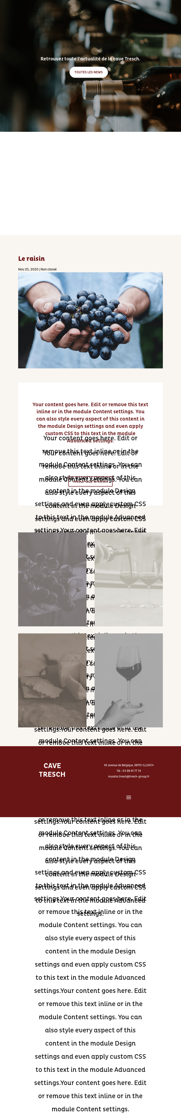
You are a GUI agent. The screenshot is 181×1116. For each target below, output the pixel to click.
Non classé (49, 269)
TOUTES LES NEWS (88, 72)
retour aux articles (90, 481)
